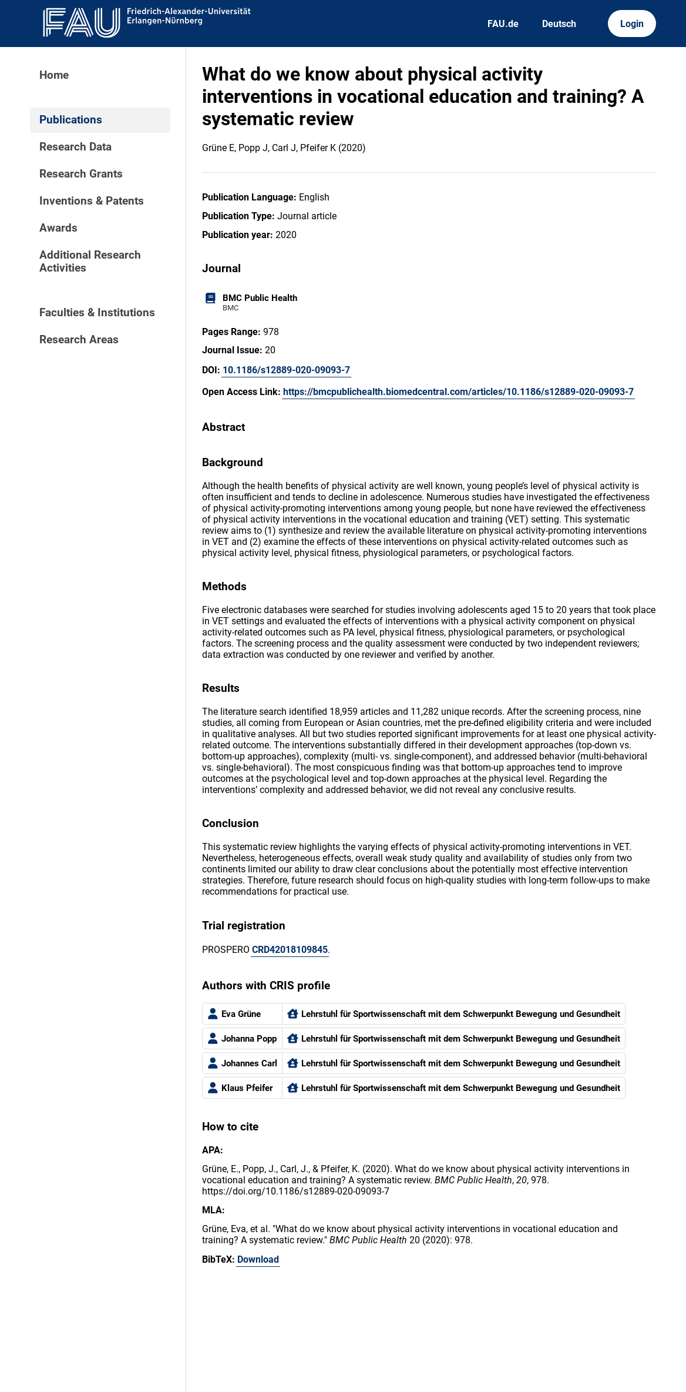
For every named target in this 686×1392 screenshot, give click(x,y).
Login (632, 23)
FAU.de (503, 23)
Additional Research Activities (90, 262)
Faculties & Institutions (97, 312)
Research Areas (79, 339)
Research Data (75, 146)
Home (54, 75)
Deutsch (559, 23)
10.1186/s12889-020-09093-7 (286, 370)
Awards (58, 228)
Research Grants (81, 174)
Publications (70, 119)
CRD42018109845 (290, 949)
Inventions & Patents (91, 201)
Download (258, 1259)
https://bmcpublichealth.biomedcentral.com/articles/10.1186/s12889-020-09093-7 (458, 391)
